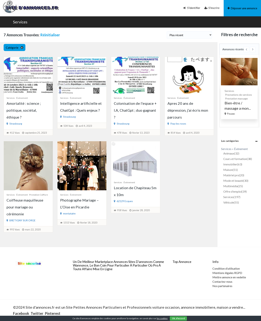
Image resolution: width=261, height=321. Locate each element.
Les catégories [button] (230, 140)
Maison (230, 169)
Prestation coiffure (38, 194)
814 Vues (176, 132)
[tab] (239, 140)
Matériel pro (233, 175)
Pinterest (52, 313)
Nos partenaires (222, 286)
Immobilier (232, 164)
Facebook (21, 313)
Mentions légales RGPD (227, 273)
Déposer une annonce (242, 8)
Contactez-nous (222, 281)
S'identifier (191, 7)
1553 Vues (69, 222)
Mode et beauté (235, 180)
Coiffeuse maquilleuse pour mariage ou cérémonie (25, 207)
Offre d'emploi (235, 191)
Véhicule (231, 202)
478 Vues (122, 132)
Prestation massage (243, 98)
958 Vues (122, 210)
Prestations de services (245, 94)
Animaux (231, 153)
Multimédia (233, 186)
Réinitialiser (50, 35)
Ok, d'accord (178, 318)
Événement (22, 98)
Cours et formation (237, 158)
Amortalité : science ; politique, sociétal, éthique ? (24, 110)
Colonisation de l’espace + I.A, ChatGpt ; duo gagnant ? (135, 110)
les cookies (162, 318)
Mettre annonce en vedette (229, 277)
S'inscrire (211, 7)
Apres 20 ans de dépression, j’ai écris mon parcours (187, 110)
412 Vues (15, 132)
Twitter (37, 313)
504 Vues (68, 125)
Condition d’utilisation (226, 268)
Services (20, 22)
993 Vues (15, 229)
